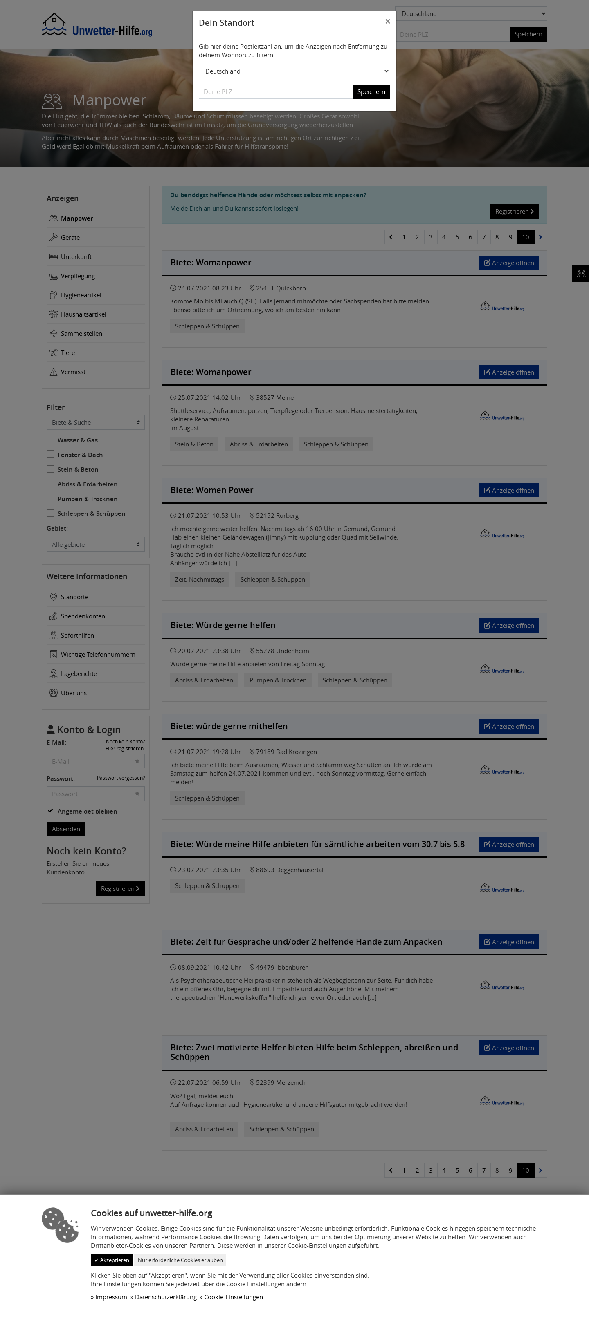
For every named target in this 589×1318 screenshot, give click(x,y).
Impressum (111, 1297)
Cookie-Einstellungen (233, 1297)
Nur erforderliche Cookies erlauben (180, 1260)
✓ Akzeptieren (111, 1260)
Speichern (371, 91)
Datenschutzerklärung (166, 1297)
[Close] (387, 22)
